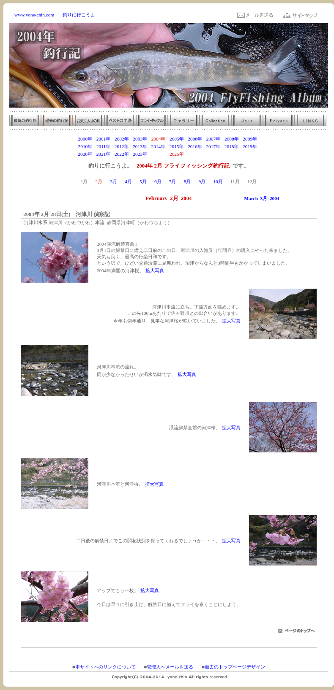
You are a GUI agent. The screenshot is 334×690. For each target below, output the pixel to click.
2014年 (158, 146)
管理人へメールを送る (170, 666)
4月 (128, 181)
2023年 (140, 154)
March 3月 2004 (261, 198)
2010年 (85, 146)
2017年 (213, 146)
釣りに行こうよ (79, 14)
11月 (235, 181)
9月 (201, 181)
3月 (113, 181)
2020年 (85, 154)
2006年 (195, 138)
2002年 (122, 138)
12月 (252, 181)
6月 (158, 181)
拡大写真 (154, 270)
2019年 (250, 146)
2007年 (213, 138)
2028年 (231, 154)
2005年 (177, 138)
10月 (217, 181)
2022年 (122, 154)
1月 (84, 181)
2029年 (250, 154)
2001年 (103, 138)
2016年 (195, 146)
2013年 (140, 146)
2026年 (195, 154)
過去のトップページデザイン (235, 666)
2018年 (231, 146)
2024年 (158, 154)
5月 (143, 181)
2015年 (177, 146)
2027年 (213, 154)
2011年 (103, 146)
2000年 (85, 138)
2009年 (250, 138)
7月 (172, 181)
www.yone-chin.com (34, 14)
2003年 (140, 138)
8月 (187, 181)
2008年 (231, 138)
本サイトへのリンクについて (105, 666)
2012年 (122, 146)
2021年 (103, 154)
